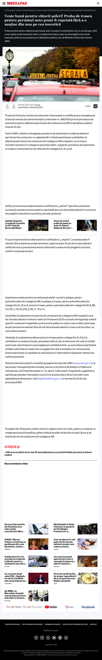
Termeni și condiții (53, 624)
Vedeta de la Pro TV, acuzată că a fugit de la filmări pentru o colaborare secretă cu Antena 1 (15, 560)
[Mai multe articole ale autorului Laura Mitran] (7, 106)
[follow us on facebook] (88, 607)
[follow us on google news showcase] (32, 607)
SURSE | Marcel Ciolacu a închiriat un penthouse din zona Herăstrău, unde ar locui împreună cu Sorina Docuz (15, 543)
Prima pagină (10, 10)
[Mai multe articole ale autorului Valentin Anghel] (13, 106)
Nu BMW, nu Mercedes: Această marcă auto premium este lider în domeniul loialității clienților (15, 594)
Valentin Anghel (36, 107)
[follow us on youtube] (51, 607)
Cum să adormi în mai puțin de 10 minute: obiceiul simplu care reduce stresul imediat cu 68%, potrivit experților (64, 543)
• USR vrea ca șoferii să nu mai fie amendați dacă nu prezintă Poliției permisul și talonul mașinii (48, 453)
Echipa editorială (12, 624)
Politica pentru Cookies (32, 624)
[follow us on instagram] (69, 607)
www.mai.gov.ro (83, 363)
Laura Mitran (23, 107)
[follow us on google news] (14, 607)
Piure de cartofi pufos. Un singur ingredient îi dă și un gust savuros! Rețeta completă (65, 577)
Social (18, 10)
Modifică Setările (51, 630)
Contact (93, 624)
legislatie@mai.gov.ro (50, 378)
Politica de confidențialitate (75, 624)
